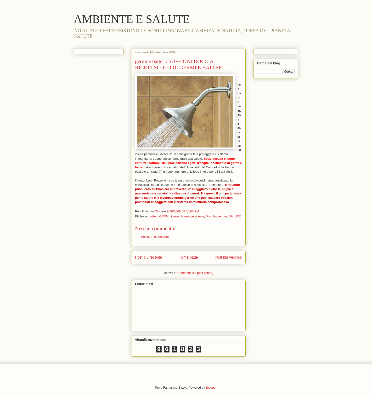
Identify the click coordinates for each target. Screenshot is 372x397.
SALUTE (235, 216)
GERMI (164, 216)
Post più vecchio (228, 257)
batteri (153, 216)
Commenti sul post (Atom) (195, 273)
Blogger (211, 387)
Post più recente (148, 257)
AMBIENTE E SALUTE (132, 19)
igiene (175, 216)
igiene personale (192, 216)
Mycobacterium (216, 216)
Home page (188, 257)
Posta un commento (155, 236)
